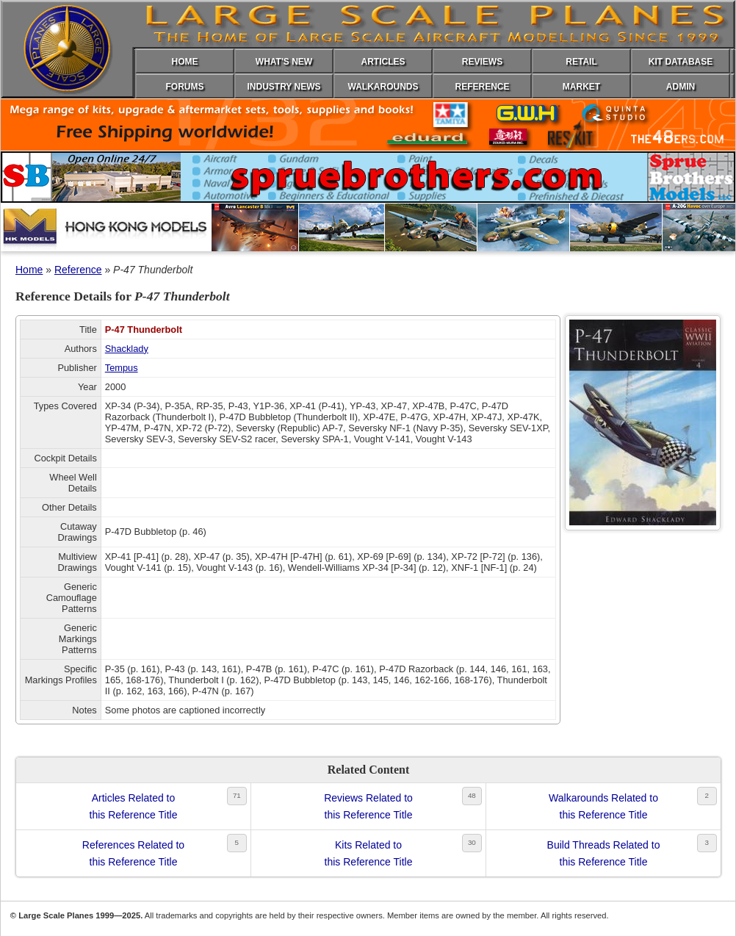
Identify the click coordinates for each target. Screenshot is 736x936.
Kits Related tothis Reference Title (369, 853)
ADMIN (680, 87)
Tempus (121, 367)
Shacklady (126, 348)
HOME (185, 62)
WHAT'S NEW (284, 62)
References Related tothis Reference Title (133, 853)
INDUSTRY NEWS (283, 87)
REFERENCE (482, 87)
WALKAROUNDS (383, 87)
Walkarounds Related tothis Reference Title (603, 806)
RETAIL (581, 62)
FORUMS (185, 87)
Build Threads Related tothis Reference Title (603, 853)
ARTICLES (383, 62)
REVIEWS (482, 62)
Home (29, 270)
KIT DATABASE (681, 62)
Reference (78, 270)
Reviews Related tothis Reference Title (368, 806)
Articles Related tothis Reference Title (134, 806)
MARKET (581, 87)
